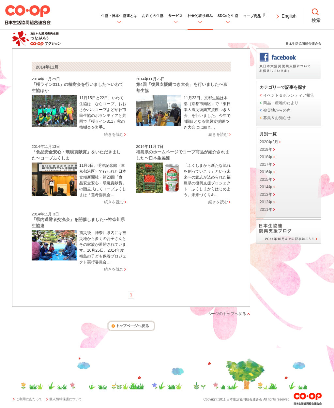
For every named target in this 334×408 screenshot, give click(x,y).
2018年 (266, 157)
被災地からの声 (277, 110)
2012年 (266, 202)
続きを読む (114, 134)
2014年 (266, 187)
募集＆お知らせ (277, 118)
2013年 (266, 194)
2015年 (266, 179)
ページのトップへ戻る (226, 313)
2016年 (266, 172)
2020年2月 (269, 142)
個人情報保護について (65, 399)
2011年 (266, 209)
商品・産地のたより (280, 103)
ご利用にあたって (29, 399)
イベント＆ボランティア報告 (288, 95)
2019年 (266, 149)
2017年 (266, 164)
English (288, 16)
